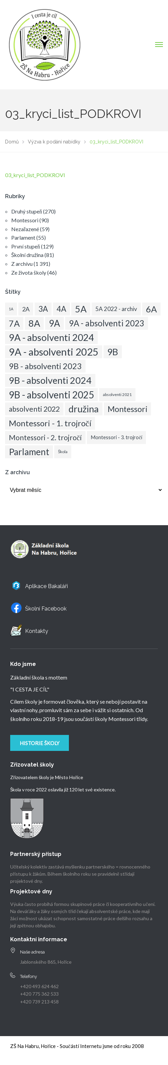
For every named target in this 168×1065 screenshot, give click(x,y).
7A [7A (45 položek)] (14, 323)
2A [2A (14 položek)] (26, 309)
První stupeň (25, 246)
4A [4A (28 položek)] (61, 308)
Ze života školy (28, 272)
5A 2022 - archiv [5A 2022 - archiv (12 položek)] (116, 308)
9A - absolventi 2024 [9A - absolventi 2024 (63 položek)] (51, 337)
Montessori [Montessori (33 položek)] (127, 409)
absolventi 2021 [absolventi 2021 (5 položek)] (117, 394)
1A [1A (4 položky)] (11, 309)
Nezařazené (25, 229)
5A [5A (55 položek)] (81, 309)
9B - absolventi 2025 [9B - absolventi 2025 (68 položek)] (51, 394)
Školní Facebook (46, 608)
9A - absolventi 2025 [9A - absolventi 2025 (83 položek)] (53, 352)
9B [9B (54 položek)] (112, 351)
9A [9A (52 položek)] (54, 323)
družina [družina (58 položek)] (84, 408)
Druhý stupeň (26, 211)
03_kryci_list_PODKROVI (35, 175)
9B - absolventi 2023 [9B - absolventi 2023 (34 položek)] (45, 366)
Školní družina (27, 255)
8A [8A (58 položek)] (34, 323)
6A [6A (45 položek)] (151, 309)
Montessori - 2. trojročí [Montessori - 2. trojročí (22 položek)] (45, 437)
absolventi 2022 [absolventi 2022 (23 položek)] (34, 409)
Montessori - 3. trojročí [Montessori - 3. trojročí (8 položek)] (116, 437)
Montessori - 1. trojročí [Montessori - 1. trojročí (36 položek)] (50, 423)
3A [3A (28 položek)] (43, 308)
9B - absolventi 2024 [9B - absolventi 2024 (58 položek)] (50, 380)
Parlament (23, 237)
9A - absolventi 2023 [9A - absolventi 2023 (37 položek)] (106, 323)
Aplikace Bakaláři (46, 586)
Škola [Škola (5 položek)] (63, 451)
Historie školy (39, 743)
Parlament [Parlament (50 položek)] (29, 451)
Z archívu (22, 263)
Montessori (24, 220)
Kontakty (36, 631)
